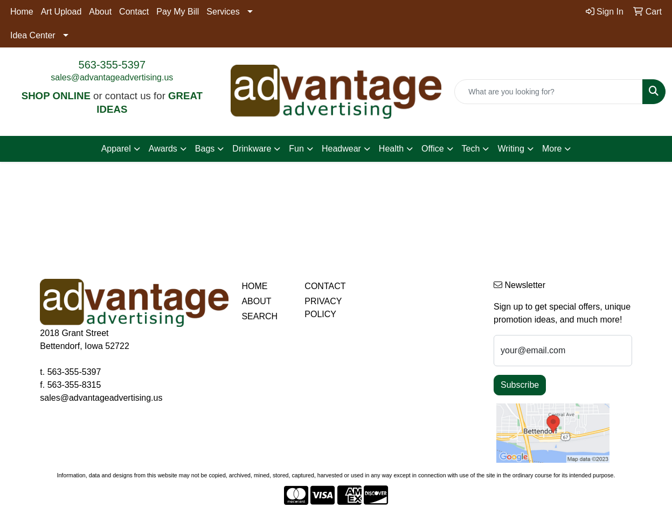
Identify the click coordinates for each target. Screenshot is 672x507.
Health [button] (391, 148)
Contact (134, 11)
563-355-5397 (112, 65)
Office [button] (432, 148)
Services (222, 11)
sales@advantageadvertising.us (112, 77)
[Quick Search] (548, 91)
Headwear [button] (341, 148)
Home (21, 11)
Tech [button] (471, 148)
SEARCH (259, 316)
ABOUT (256, 301)
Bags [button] (204, 148)
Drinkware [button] (251, 148)
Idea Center (33, 35)
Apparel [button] (116, 148)
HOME (254, 286)
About (100, 11)
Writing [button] (510, 148)
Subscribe (520, 384)
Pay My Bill (177, 11)
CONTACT (324, 286)
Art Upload (61, 11)
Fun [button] (296, 148)
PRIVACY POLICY (323, 308)
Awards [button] (163, 148)
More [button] (552, 148)
